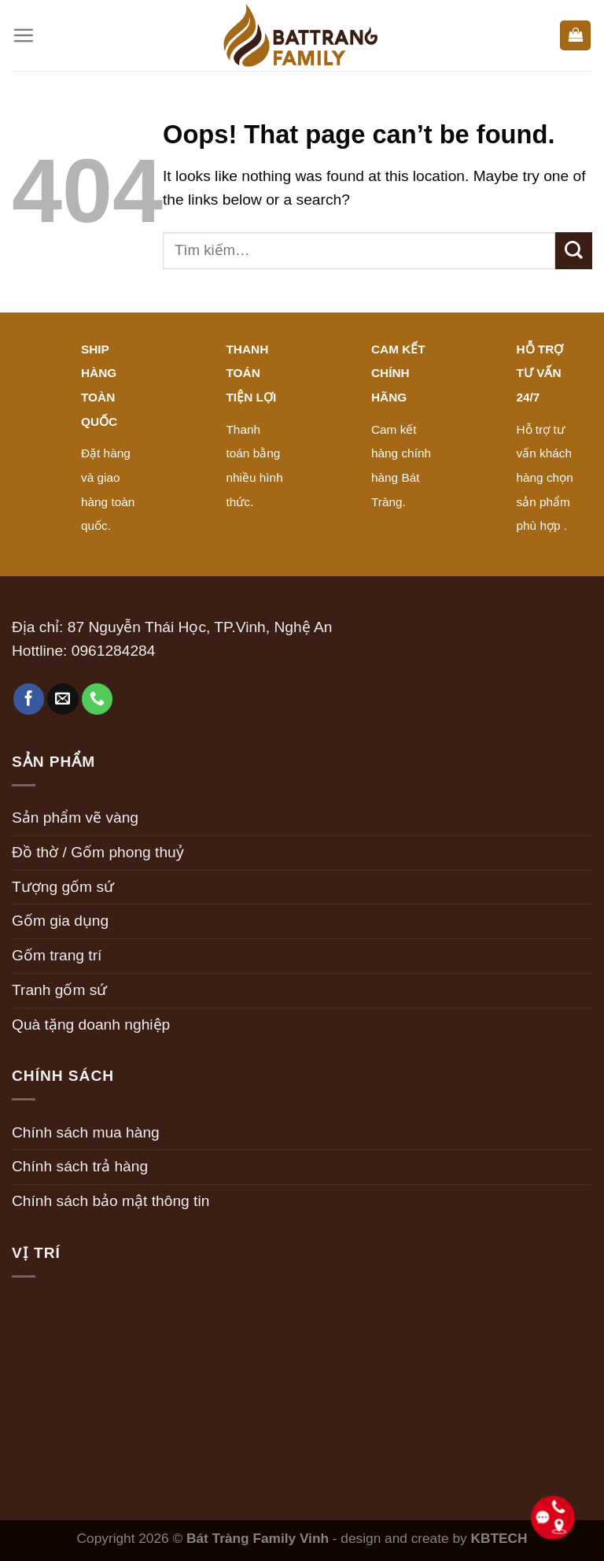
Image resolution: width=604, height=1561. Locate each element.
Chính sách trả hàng (80, 1166)
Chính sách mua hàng (86, 1132)
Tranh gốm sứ (59, 990)
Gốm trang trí (56, 955)
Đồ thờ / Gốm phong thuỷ (98, 852)
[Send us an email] (63, 699)
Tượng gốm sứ (63, 887)
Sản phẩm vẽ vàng (75, 817)
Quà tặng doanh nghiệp (91, 1024)
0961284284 (114, 650)
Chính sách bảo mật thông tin (110, 1201)
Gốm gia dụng (60, 920)
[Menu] (23, 35)
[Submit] (573, 250)
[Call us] (97, 699)
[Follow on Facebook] (29, 699)
